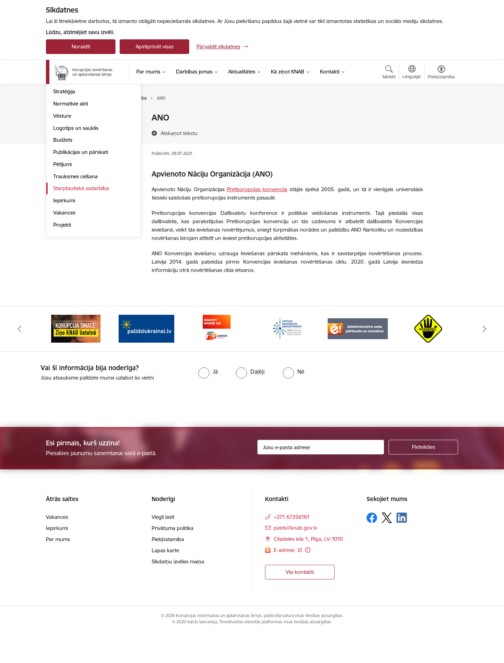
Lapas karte (165, 581)
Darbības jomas (71, 154)
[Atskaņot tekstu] (179, 133)
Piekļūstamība (168, 570)
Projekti (62, 299)
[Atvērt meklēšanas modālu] (389, 73)
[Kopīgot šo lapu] (441, 132)
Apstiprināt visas (155, 46)
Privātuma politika (172, 558)
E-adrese (285, 580)
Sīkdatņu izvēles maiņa (178, 592)
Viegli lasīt (163, 547)
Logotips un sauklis (75, 203)
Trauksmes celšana (75, 251)
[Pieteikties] (423, 477)
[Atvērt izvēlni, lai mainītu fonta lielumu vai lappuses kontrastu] (441, 73)
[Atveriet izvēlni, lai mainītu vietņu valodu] (411, 73)
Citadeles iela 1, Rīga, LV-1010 (308, 569)
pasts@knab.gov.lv (295, 558)
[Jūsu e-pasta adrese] (320, 477)
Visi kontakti (300, 602)
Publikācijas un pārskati (80, 227)
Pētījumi (62, 239)
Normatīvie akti (70, 178)
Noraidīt (81, 46)
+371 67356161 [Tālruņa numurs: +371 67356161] (292, 547)
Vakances (64, 287)
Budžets (62, 215)
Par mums (65, 118)
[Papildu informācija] (307, 580)
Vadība (61, 130)
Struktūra (64, 142)
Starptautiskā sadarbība (81, 263)
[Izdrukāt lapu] (441, 114)
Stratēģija (64, 166)
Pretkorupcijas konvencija (257, 189)
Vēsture (62, 190)
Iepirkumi (64, 275)
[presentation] (58, 431)
